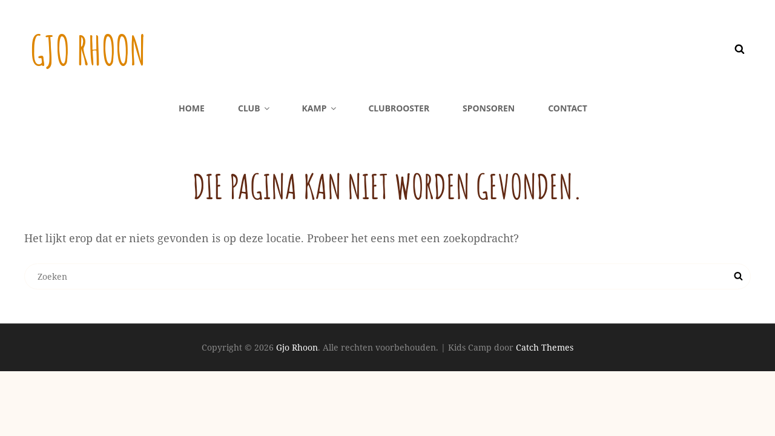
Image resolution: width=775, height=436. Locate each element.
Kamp (320, 108)
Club (255, 108)
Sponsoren (489, 108)
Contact (567, 108)
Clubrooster (398, 108)
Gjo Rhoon (92, 49)
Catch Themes (544, 347)
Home (192, 108)
